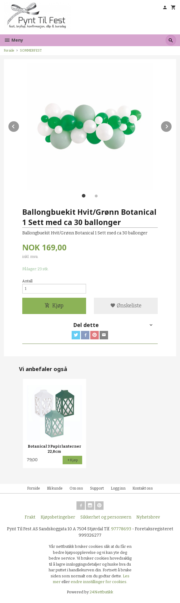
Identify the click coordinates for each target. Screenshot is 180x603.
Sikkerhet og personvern (105, 517)
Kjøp (54, 306)
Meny (13, 40)
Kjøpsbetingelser (58, 517)
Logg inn (118, 488)
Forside (9, 50)
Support (97, 488)
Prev (19, 125)
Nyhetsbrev (148, 517)
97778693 (121, 529)
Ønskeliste (125, 306)
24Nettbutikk (101, 592)
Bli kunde (55, 488)
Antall (27, 281)
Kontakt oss (142, 488)
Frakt (30, 517)
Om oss (76, 488)
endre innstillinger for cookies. (99, 581)
